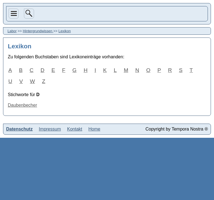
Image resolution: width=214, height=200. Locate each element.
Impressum (50, 129)
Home (94, 129)
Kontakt (74, 129)
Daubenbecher (22, 105)
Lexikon (65, 31)
